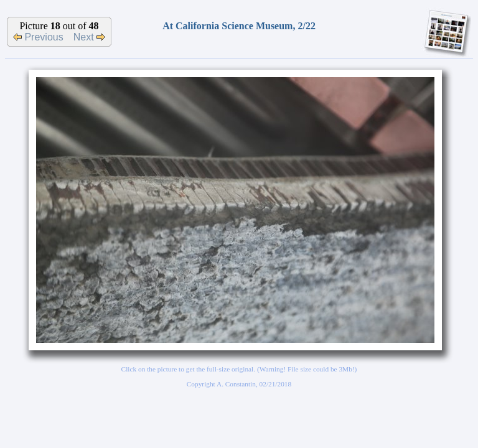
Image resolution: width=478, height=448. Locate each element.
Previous (38, 37)
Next (89, 37)
